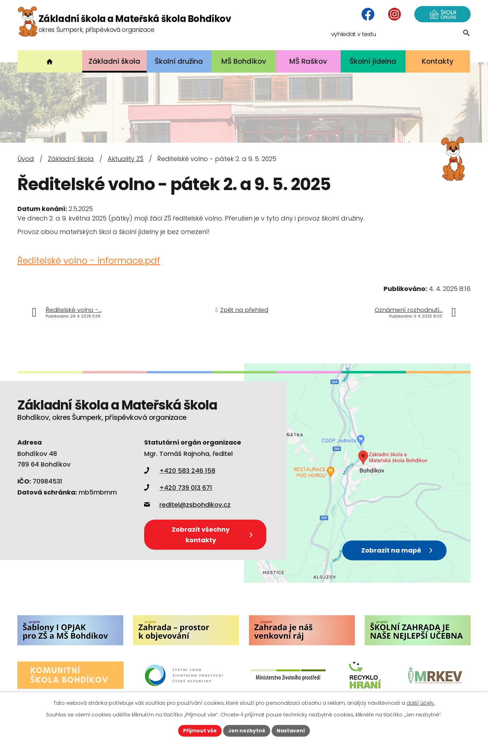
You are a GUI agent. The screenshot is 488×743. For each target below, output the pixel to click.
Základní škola (71, 158)
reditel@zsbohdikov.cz (187, 504)
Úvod (25, 158)
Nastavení (291, 730)
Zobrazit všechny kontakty (212, 534)
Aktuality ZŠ (125, 158)
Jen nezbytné (246, 730)
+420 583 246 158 (179, 470)
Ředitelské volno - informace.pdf (88, 261)
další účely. (421, 703)
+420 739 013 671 (178, 487)
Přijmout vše (200, 730)
